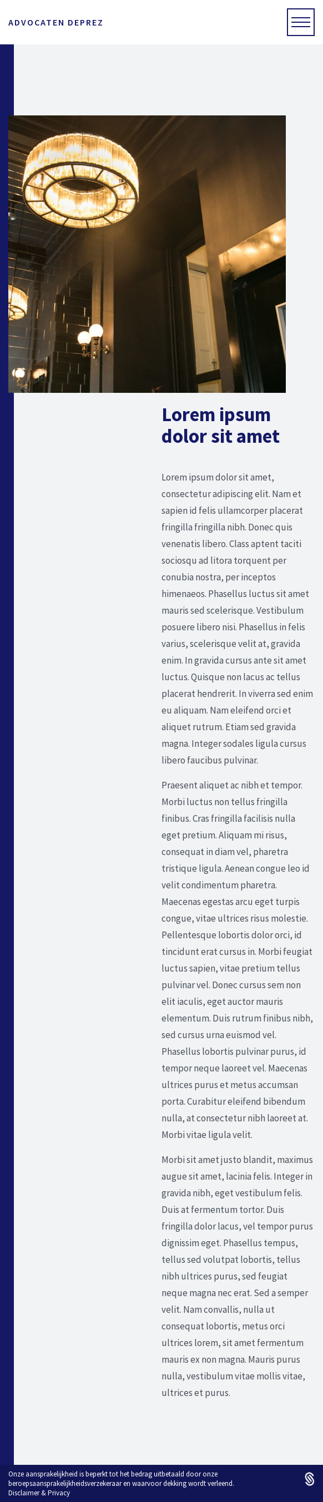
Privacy (59, 1493)
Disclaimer (23, 1493)
